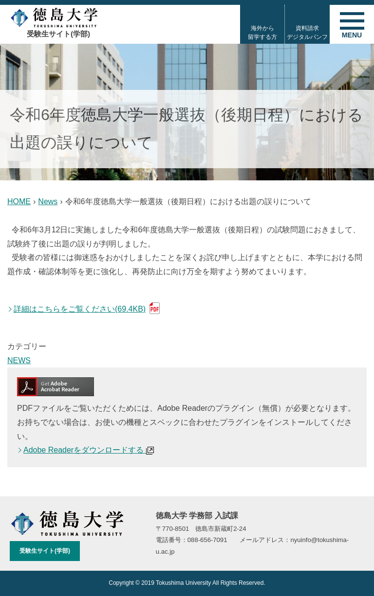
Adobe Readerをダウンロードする (88, 450)
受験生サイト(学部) (44, 550)
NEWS (19, 360)
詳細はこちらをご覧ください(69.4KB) (80, 309)
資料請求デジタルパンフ (307, 32)
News (47, 201)
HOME (19, 201)
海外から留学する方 (262, 32)
